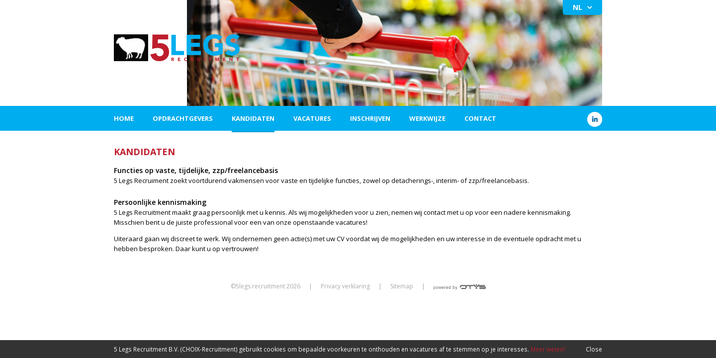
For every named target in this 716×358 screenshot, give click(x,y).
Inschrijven (370, 118)
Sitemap (401, 286)
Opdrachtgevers (183, 118)
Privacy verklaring (345, 286)
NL (577, 7)
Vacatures (312, 118)
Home (124, 118)
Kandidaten (253, 118)
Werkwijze (427, 118)
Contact (480, 118)
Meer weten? (548, 349)
